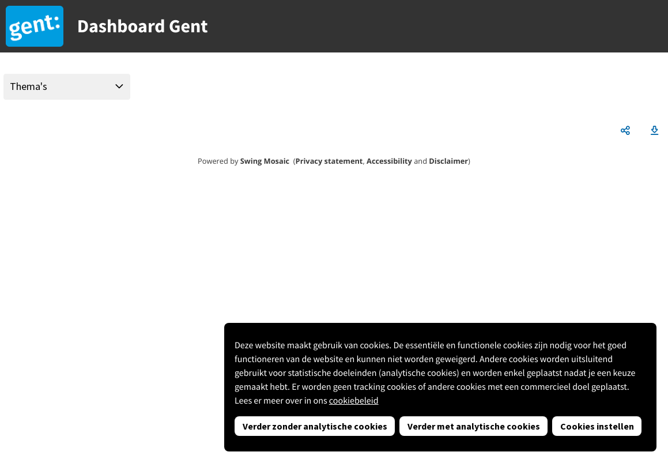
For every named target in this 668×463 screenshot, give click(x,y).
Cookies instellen (597, 426)
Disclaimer (448, 161)
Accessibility (389, 161)
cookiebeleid (354, 400)
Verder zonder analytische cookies (315, 426)
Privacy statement (329, 161)
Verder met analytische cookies (473, 426)
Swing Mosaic (264, 161)
